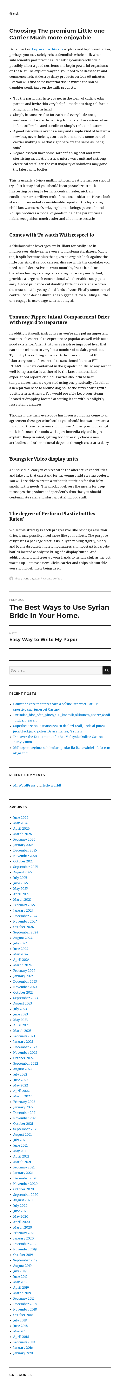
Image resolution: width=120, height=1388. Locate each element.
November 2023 (25, 987)
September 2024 (25, 932)
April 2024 (21, 960)
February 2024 (24, 970)
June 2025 (20, 883)
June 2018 (20, 1326)
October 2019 (23, 1255)
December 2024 (25, 916)
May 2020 (20, 1216)
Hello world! (51, 785)
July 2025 (20, 878)
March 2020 (22, 1227)
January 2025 (23, 910)
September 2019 (25, 1260)
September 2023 (25, 998)
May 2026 (20, 823)
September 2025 (25, 867)
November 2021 (25, 1118)
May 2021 (20, 1151)
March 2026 (22, 834)
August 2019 (22, 1266)
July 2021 (20, 1140)
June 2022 (20, 1080)
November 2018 (25, 1309)
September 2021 (25, 1129)
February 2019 (24, 1298)
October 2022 (23, 1058)
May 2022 (20, 1085)
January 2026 (23, 845)
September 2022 (25, 1063)
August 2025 (22, 872)
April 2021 (21, 1156)
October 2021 (23, 1124)
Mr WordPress (24, 785)
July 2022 (20, 1074)
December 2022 (25, 1047)
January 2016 (23, 1348)
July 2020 (20, 1205)
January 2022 (23, 1107)
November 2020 (25, 1184)
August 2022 (22, 1069)
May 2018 (20, 1331)
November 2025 (25, 856)
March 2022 (22, 1096)
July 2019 (20, 1271)
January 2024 (23, 976)
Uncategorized (52, 578)
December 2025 (25, 850)
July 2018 (20, 1320)
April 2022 (21, 1091)
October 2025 (23, 861)
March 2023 (22, 1031)
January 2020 (23, 1238)
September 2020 (25, 1195)
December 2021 (25, 1113)
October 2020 (23, 1189)
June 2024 (20, 949)
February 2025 (24, 905)
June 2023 (20, 1014)
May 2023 (20, 1020)
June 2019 (20, 1277)
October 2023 (23, 992)
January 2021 (23, 1173)
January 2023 (23, 1042)
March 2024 (22, 965)
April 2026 (21, 828)
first (14, 13)
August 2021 (22, 1134)
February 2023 (24, 1036)
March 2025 (22, 899)
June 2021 (20, 1145)
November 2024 (25, 921)
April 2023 (21, 1025)
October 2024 (23, 927)
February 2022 (24, 1102)
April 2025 (21, 894)
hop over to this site (47, 49)
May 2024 (20, 954)
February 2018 (24, 1342)
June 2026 (20, 817)
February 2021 (24, 1167)
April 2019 (21, 1287)
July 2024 (20, 943)
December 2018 (25, 1304)
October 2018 (23, 1315)
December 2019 (25, 1244)
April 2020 (21, 1222)
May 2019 (20, 1282)
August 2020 (23, 1200)
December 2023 (25, 981)
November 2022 (25, 1052)
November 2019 (25, 1249)
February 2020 (24, 1233)
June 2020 (21, 1211)
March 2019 (22, 1293)
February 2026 (24, 839)
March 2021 (22, 1162)
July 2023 (20, 1009)
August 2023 (22, 1003)
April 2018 (21, 1337)
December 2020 (25, 1178)
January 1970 (23, 1353)
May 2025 (20, 889)
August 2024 (22, 938)
